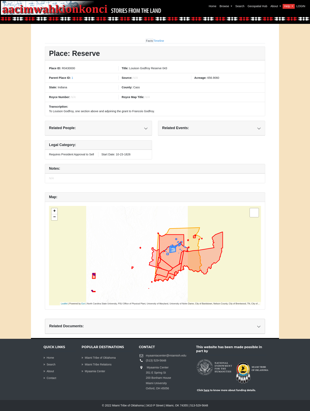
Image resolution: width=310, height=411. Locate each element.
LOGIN (300, 6)
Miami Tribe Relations (97, 364)
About (275, 6)
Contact (49, 378)
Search (240, 6)
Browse (225, 6)
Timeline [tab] (158, 40)
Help (287, 6)
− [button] (54, 217)
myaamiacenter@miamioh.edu (166, 355)
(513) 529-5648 (156, 360)
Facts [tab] (149, 40)
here (207, 390)
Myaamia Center (93, 371)
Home (212, 6)
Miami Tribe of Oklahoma (99, 357)
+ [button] (54, 211)
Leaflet (64, 303)
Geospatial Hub (257, 6)
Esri (83, 303)
